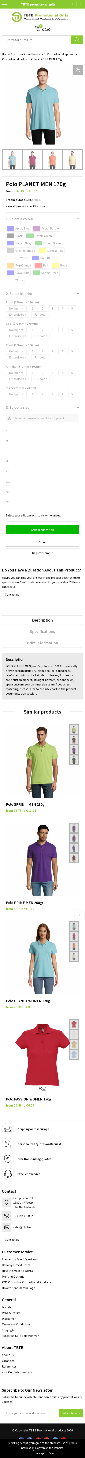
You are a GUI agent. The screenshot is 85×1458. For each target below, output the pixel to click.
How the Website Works (17, 1271)
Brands (6, 1307)
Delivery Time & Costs (16, 1265)
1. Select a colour (19, 218)
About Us (8, 1355)
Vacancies (8, 1361)
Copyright (8, 1330)
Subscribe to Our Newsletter (20, 1336)
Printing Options (13, 1276)
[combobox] (36, 39)
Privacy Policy (11, 1313)
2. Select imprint (19, 293)
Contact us (12, 594)
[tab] (42, 620)
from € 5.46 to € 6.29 (20, 1105)
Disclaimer (9, 1318)
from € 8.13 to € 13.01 (21, 909)
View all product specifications (27, 206)
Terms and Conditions (16, 1324)
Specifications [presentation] (42, 631)
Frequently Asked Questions (20, 1259)
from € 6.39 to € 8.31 (20, 1007)
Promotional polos (14, 59)
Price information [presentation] (42, 642)
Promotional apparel (61, 54)
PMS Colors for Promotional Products (26, 1282)
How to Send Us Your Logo (18, 1288)
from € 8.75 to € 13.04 (21, 811)
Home (6, 54)
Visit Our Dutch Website (17, 1372)
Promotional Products (28, 54)
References (9, 1366)
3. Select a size (17, 407)
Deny (51, 1453)
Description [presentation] (42, 620)
